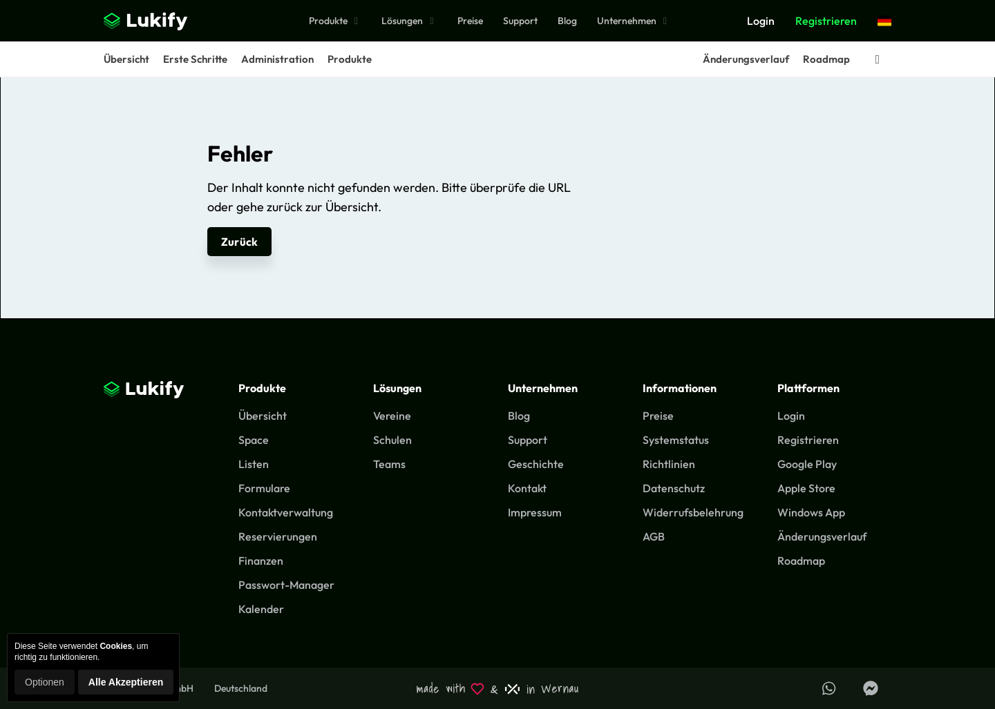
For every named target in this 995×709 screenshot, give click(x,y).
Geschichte (536, 464)
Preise (470, 20)
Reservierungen (277, 536)
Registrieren (826, 21)
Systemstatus (676, 440)
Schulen (392, 440)
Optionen (44, 682)
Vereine (392, 416)
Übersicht (126, 59)
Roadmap (826, 59)
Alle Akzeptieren (125, 682)
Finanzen (260, 560)
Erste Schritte (195, 59)
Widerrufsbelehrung (693, 512)
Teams (389, 464)
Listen (253, 464)
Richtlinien (669, 464)
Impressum (535, 512)
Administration (277, 59)
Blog (567, 20)
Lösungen (409, 20)
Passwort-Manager (286, 585)
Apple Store (806, 488)
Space (253, 440)
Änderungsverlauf (746, 59)
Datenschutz (674, 488)
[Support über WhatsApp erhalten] (829, 688)
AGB (654, 536)
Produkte (335, 20)
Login (761, 21)
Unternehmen (634, 20)
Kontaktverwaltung (285, 512)
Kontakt (527, 488)
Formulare (264, 488)
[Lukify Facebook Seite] (870, 688)
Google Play (807, 464)
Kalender (261, 609)
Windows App (811, 512)
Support (520, 20)
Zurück (239, 242)
